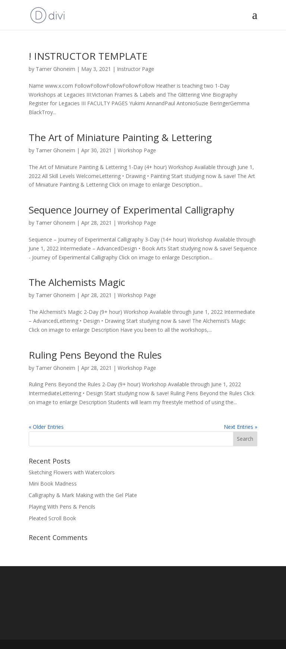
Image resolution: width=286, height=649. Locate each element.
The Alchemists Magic (77, 282)
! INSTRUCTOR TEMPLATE (88, 56)
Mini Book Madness (53, 483)
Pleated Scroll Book (52, 518)
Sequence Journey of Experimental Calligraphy (131, 209)
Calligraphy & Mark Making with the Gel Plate (83, 495)
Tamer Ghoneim (55, 68)
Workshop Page (137, 150)
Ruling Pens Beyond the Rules (95, 355)
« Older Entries (46, 426)
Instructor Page (135, 68)
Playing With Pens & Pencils (62, 506)
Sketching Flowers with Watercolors (72, 472)
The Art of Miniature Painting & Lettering (120, 137)
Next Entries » (240, 426)
